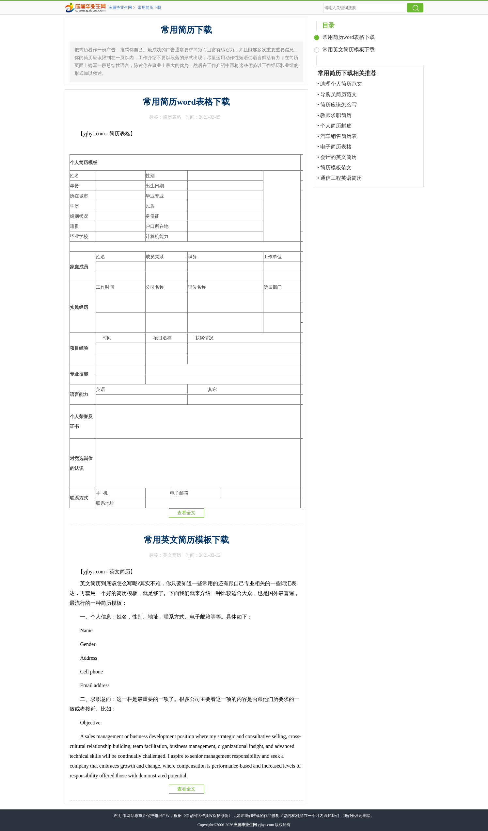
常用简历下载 (149, 7)
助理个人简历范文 (341, 84)
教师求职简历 (336, 115)
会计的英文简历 (338, 157)
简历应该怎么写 (338, 105)
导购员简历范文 (338, 94)
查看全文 (186, 512)
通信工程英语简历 (341, 178)
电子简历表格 (336, 146)
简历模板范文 (336, 167)
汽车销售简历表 (338, 136)
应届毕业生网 (120, 7)
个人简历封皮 (336, 125)
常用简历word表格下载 (186, 102)
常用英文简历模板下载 (186, 540)
